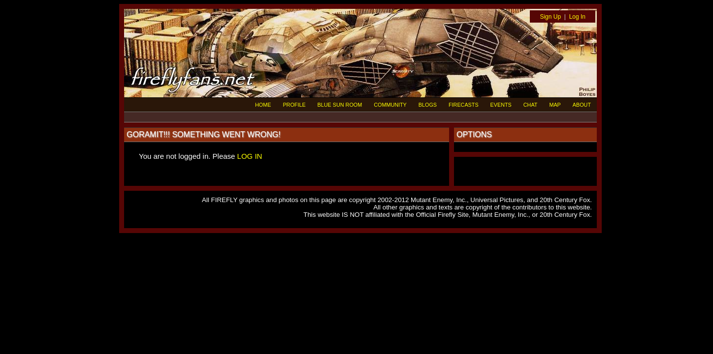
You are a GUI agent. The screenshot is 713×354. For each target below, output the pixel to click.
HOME (263, 105)
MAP (554, 105)
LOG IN (249, 156)
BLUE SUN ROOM (340, 105)
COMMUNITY (390, 105)
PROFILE (294, 105)
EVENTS (501, 105)
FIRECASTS (464, 105)
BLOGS (428, 105)
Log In (577, 16)
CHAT (530, 105)
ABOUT (582, 105)
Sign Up (550, 16)
